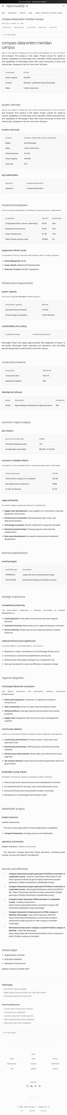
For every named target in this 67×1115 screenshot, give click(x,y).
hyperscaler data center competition (16, 1023)
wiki (3, 13)
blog (33, 1058)
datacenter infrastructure (15, 963)
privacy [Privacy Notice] (43, 1110)
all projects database (13, 959)
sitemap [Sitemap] (32, 1110)
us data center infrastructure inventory (17, 1009)
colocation (53, 27)
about (12, 1058)
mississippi (31, 27)
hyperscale (42, 27)
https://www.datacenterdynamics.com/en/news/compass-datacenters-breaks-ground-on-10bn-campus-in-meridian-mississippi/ (33, 920)
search (55, 1058)
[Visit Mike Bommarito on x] (35, 1086)
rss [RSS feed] (21, 1110)
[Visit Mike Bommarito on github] (27, 1086)
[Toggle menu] (3, 6)
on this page (10, 34)
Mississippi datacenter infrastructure (17, 996)
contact (55, 1069)
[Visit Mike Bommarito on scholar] (39, 1086)
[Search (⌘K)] (63, 6)
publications (11, 1063)
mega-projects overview (14, 955)
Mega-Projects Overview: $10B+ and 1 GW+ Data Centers (24, 992)
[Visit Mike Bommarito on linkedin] (31, 1086)
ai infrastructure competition (13, 1012)
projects (33, 1063)
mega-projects (19, 27)
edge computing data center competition (18, 1019)
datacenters (12, 13)
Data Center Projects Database (14, 989)
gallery (33, 1069)
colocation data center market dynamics (18, 1016)
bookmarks (55, 1063)
